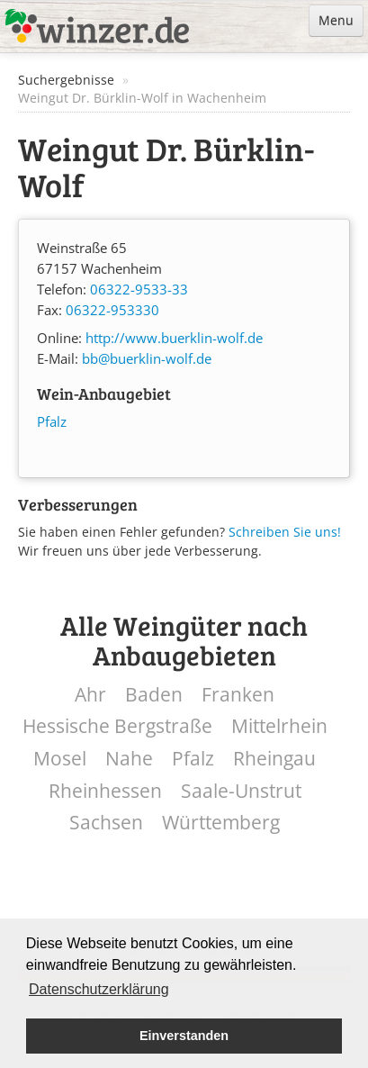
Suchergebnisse (66, 79)
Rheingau (274, 758)
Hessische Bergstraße (117, 726)
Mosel (59, 758)
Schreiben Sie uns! (285, 531)
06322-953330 (112, 310)
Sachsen (106, 822)
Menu (336, 20)
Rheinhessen (105, 791)
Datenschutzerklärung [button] (99, 989)
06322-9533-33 (139, 289)
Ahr (90, 694)
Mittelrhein (279, 726)
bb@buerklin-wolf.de (146, 358)
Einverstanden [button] (184, 1035)
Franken (238, 694)
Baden (154, 694)
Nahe (129, 758)
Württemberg (221, 822)
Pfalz (52, 421)
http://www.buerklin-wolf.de (174, 338)
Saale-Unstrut (241, 791)
